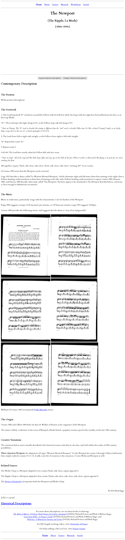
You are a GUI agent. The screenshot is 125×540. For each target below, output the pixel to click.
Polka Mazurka (40, 409)
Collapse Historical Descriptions (74, 78)
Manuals (64, 4)
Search (86, 4)
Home (39, 4)
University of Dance (79, 524)
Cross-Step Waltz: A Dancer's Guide (38, 516)
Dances (55, 4)
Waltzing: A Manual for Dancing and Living (44, 519)
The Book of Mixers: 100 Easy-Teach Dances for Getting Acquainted (40, 514)
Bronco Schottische (13, 481)
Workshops (76, 4)
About (47, 4)
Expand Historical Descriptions (50, 78)
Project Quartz (79, 528)
